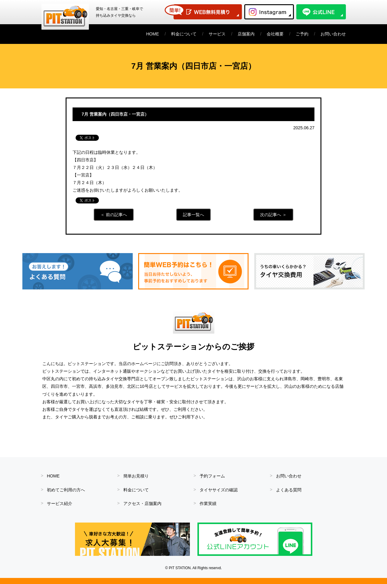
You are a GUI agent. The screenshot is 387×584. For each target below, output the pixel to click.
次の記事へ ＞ (273, 214)
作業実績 (208, 503)
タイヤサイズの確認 (219, 489)
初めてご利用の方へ (66, 489)
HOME (152, 33)
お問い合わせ (333, 33)
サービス (217, 33)
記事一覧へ (193, 214)
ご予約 (302, 33)
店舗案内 (246, 33)
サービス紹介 (59, 503)
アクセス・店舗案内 (142, 503)
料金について (184, 33)
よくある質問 (288, 489)
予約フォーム (212, 475)
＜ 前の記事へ (113, 214)
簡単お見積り (136, 475)
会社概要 (275, 33)
